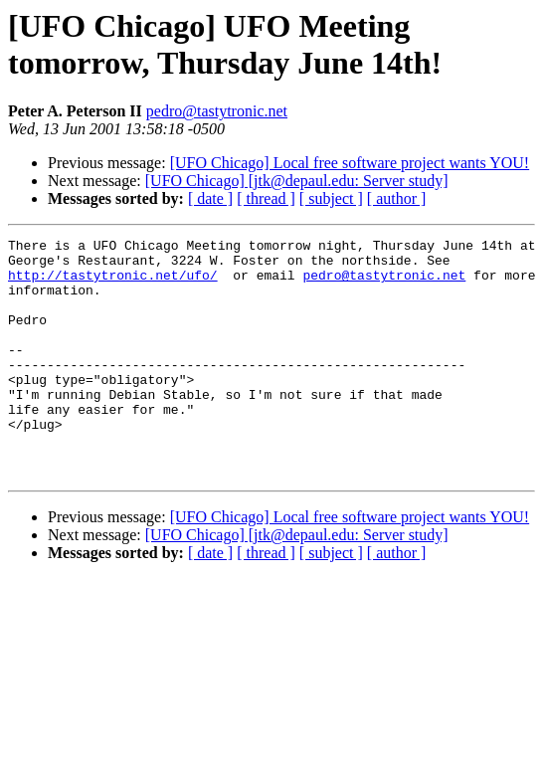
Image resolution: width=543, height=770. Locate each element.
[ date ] (210, 198)
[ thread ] (266, 198)
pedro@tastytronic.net (216, 110)
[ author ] (397, 198)
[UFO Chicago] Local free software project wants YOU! (350, 162)
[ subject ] (331, 198)
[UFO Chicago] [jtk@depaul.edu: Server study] (297, 180)
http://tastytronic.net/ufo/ (113, 283)
